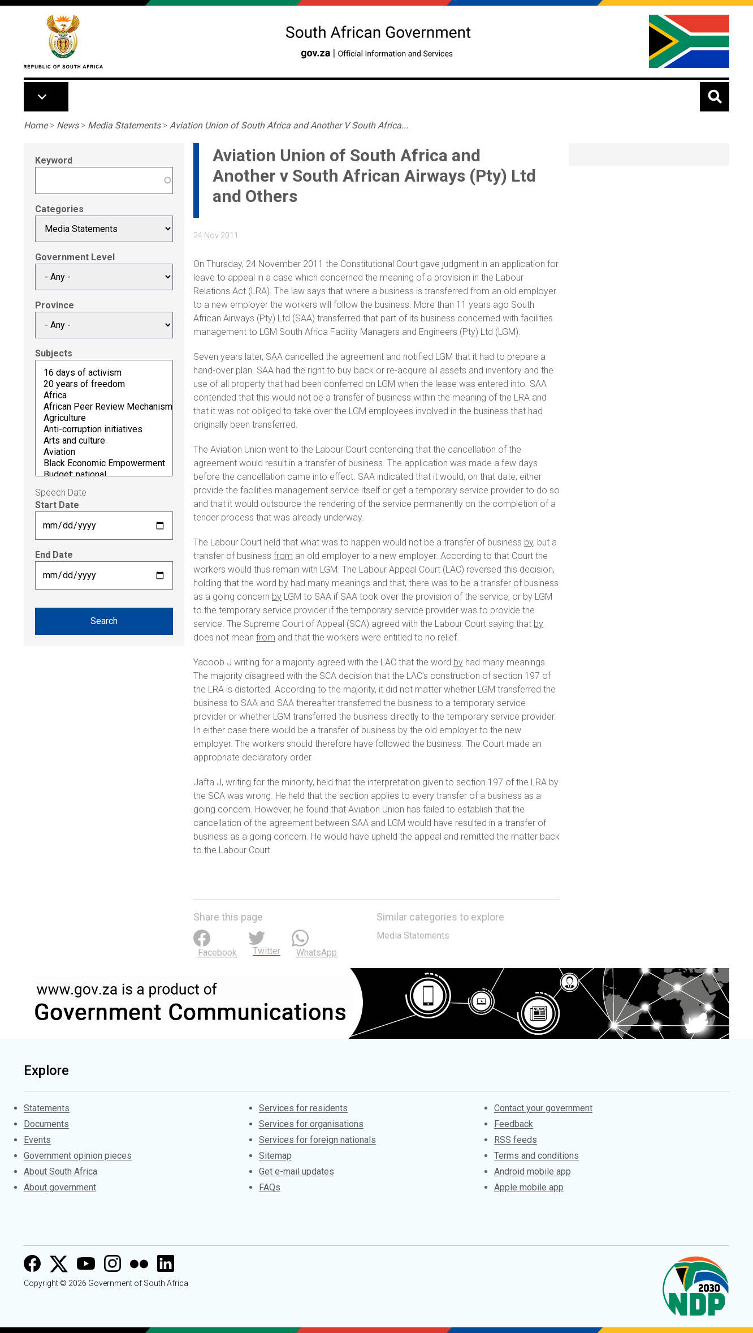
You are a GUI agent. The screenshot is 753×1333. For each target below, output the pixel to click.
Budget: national (104, 474)
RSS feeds (515, 1139)
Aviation (104, 452)
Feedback (513, 1124)
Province (54, 305)
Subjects (53, 353)
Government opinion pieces (78, 1155)
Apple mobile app (529, 1187)
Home (35, 125)
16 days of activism (104, 373)
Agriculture (104, 418)
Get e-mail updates (296, 1171)
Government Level (75, 257)
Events (37, 1139)
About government (60, 1187)
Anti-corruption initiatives (104, 429)
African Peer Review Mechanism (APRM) (104, 406)
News (68, 125)
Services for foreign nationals (317, 1139)
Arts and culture (104, 440)
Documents (46, 1124)
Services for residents (303, 1108)
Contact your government (543, 1108)
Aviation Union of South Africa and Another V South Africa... (289, 125)
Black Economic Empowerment (104, 463)
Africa (104, 395)
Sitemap (275, 1155)
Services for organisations (311, 1124)
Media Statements (124, 125)
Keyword (53, 160)
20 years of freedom (104, 384)
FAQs (269, 1187)
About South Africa (60, 1171)
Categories (59, 209)
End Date (54, 554)
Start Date (57, 505)
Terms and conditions (536, 1155)
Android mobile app (532, 1171)
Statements (47, 1108)
